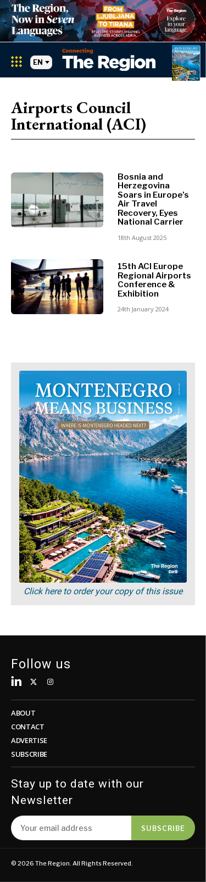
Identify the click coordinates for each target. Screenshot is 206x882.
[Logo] (108, 59)
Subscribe (163, 828)
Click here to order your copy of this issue (103, 591)
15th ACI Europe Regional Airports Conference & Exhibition (154, 280)
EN (41, 62)
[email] (71, 828)
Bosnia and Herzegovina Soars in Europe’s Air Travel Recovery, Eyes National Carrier (153, 199)
